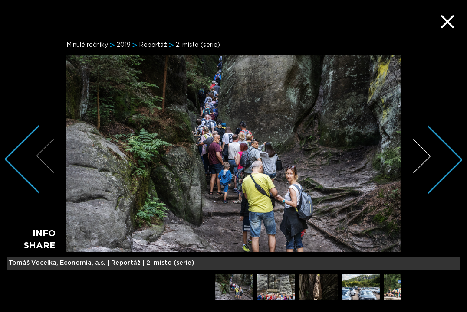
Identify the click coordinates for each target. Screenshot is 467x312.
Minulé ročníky (87, 45)
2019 (123, 45)
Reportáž (153, 45)
